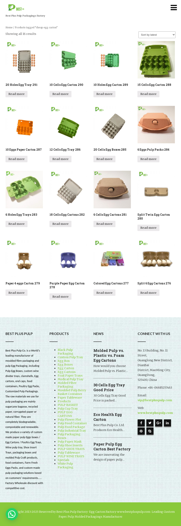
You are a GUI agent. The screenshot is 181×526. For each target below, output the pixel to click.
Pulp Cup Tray (68, 408)
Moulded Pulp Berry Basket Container (72, 392)
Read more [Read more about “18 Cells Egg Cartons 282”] (60, 224)
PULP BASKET (68, 405)
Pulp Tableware (69, 452)
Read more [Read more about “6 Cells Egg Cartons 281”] (104, 224)
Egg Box (64, 361)
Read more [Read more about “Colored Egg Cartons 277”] (104, 293)
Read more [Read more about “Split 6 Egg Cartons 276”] (148, 293)
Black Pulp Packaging (65, 351)
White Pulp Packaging (65, 465)
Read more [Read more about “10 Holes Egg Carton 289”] (104, 94)
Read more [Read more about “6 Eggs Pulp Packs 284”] (148, 159)
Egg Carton (66, 368)
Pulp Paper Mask (70, 441)
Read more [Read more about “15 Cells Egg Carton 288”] (148, 94)
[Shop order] (157, 34)
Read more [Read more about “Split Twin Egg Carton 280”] (148, 228)
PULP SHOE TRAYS (71, 449)
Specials (63, 460)
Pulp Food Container (72, 423)
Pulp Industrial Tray (72, 430)
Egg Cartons (67, 372)
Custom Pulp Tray (70, 357)
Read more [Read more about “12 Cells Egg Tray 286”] (60, 159)
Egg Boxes (65, 364)
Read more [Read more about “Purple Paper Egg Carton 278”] (60, 296)
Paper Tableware (70, 397)
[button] (12, 514)
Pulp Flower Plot (69, 419)
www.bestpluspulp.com (155, 413)
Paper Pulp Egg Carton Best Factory (112, 446)
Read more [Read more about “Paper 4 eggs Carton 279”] (16, 293)
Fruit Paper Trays (70, 375)
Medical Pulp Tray (70, 379)
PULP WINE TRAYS (71, 456)
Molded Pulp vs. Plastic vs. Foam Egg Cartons (108, 355)
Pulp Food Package (71, 427)
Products (64, 401)
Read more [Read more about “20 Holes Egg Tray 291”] (16, 94)
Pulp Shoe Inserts (70, 445)
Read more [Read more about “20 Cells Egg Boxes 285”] (104, 159)
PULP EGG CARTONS (65, 414)
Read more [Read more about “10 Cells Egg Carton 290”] (60, 94)
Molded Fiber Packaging (67, 384)
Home (9, 27)
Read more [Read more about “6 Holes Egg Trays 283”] (16, 224)
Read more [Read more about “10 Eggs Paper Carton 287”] (16, 159)
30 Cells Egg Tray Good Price (109, 387)
